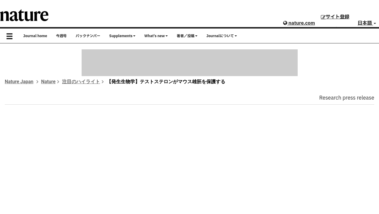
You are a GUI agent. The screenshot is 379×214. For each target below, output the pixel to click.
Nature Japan (19, 81)
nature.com (299, 23)
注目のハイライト (81, 81)
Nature (48, 81)
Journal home (35, 36)
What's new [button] (156, 36)
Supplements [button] (122, 36)
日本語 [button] (367, 23)
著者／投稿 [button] (187, 36)
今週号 (61, 36)
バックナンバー (88, 36)
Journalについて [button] (221, 36)
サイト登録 (335, 17)
